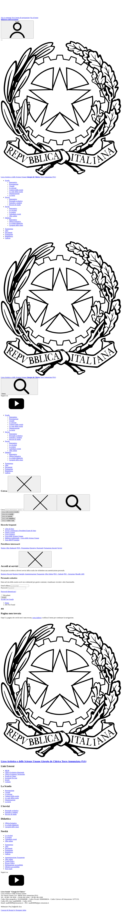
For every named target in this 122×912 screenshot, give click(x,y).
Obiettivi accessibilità (12, 867)
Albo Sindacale (11, 548)
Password (4, 588)
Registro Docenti (6, 574)
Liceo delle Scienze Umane (14, 536)
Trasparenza (9, 229)
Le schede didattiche (16, 223)
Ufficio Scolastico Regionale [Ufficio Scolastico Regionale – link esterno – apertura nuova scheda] (14, 772)
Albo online (13, 216)
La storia (12, 195)
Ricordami (6, 595)
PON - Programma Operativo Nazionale (30, 548)
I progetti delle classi (16, 225)
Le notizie (12, 212)
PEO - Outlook (58, 574)
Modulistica (9, 236)
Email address (5, 586)
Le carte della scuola (16, 192)
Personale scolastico (16, 201)
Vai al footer (34, 18)
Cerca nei (7, 516)
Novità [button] (7, 207)
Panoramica (13, 182)
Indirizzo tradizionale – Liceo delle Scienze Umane (22, 538)
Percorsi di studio (15, 205)
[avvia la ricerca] (73, 502)
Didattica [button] (8, 218)
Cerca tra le (7, 514)
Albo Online (49, 574)
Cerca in (8, 520)
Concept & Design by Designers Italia (13, 910)
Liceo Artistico (10, 534)
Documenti (8, 232)
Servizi (59, 548)
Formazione (9, 234)
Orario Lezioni (10, 532)
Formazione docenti (50, 548)
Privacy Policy (10, 863)
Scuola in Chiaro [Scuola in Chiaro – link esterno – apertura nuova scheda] (10, 776)
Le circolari (13, 210)
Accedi (4, 597)
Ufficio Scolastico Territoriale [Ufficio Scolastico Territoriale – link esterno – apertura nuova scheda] (15, 774)
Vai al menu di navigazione (21, 18)
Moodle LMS (79, 574)
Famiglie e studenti (15, 203)
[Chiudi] (24, 484)
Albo (6, 231)
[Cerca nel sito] (19, 386)
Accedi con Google (7, 599)
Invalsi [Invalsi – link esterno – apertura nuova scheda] (7, 780)
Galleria (7, 238)
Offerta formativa (15, 221)
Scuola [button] (7, 180)
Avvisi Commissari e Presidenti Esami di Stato (20, 531)
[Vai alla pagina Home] (7, 603)
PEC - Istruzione (69, 574)
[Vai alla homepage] (61, 175)
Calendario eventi (15, 214)
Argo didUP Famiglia (12, 540)
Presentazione (13, 184)
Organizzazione (14, 193)
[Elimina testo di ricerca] (40, 502)
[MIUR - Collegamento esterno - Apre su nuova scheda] (9, 19)
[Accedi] (17, 30)
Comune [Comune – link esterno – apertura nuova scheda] (8, 782)
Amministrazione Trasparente (35, 574)
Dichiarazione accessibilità (14, 865)
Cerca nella (8, 518)
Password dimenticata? (8, 591)
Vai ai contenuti (6, 18)
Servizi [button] (7, 197)
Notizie (3, 548)
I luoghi (11, 186)
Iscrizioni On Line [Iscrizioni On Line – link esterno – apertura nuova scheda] (11, 778)
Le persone (12, 188)
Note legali (8, 869)
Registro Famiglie (18, 574)
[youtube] (16, 412)
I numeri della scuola (16, 190)
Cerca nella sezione (10, 512)
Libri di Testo (9, 529)
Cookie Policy (9, 861)
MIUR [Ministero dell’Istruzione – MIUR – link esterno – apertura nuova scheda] (7, 770)
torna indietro (36, 618)
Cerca (3, 510)
